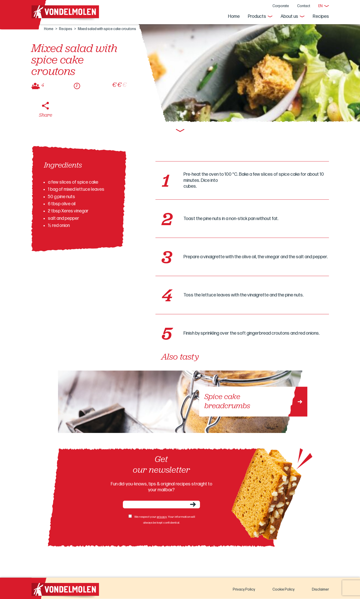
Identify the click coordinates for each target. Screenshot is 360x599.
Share (45, 115)
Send (193, 504)
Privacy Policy (244, 589)
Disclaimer (320, 589)
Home (234, 16)
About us (289, 16)
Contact (303, 6)
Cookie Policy (283, 589)
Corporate (280, 6)
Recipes (321, 16)
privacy (162, 517)
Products (257, 16)
